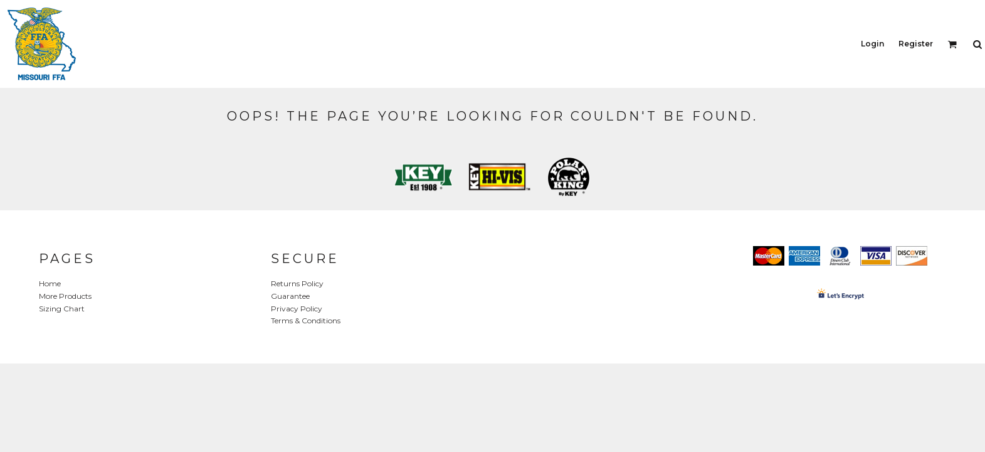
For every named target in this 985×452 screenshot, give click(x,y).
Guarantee (290, 296)
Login (872, 43)
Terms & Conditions (305, 320)
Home (50, 283)
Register (915, 43)
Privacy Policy (296, 308)
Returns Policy (297, 283)
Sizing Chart (62, 308)
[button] (952, 44)
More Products (65, 296)
